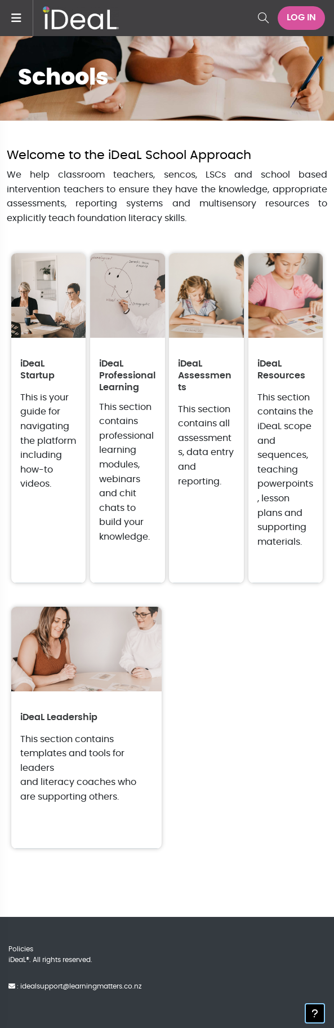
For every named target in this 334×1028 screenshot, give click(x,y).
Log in (301, 17)
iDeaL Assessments (204, 375)
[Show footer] (315, 1013)
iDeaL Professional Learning (127, 375)
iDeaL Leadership (58, 717)
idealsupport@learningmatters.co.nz (80, 986)
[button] (263, 18)
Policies (20, 949)
